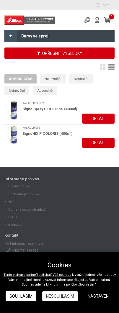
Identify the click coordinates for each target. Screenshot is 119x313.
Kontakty (14, 225)
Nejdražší (81, 79)
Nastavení (99, 296)
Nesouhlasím (60, 296)
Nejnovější (17, 91)
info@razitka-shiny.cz (28, 244)
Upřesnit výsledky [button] (59, 53)
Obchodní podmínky (23, 194)
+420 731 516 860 (25, 250)
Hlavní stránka (19, 186)
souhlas (65, 275)
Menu (104, 5)
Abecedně (45, 91)
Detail (98, 118)
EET (11, 202)
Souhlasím (20, 296)
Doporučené (20, 79)
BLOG (12, 217)
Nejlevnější (53, 79)
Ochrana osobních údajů (26, 209)
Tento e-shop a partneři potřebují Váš (31, 275)
